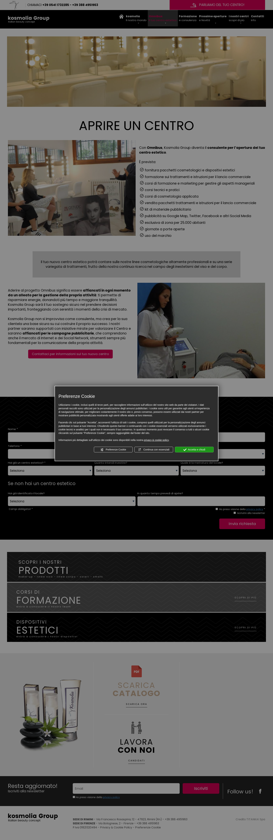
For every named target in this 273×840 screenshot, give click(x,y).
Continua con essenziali (153, 449)
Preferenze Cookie (113, 449)
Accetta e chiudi (194, 449)
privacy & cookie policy (156, 440)
